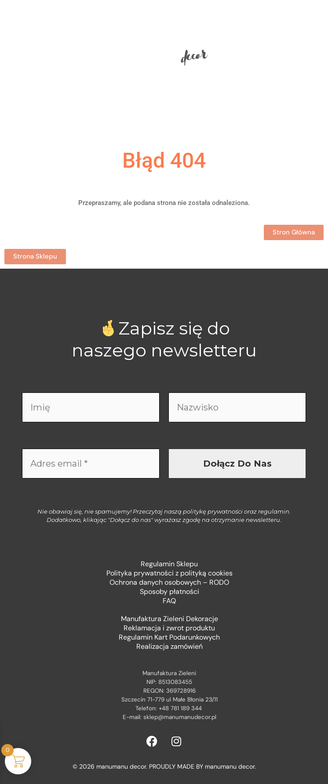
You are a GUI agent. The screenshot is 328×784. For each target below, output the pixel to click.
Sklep (127, 113)
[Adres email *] (91, 463)
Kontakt (196, 113)
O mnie (159, 113)
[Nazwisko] (237, 407)
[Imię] (91, 407)
